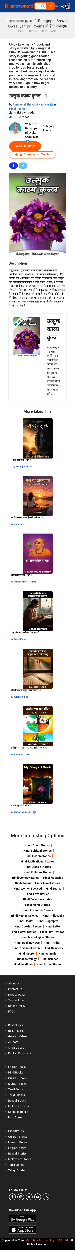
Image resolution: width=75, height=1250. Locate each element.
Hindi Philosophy (53, 915)
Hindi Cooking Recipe (28, 926)
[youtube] (37, 1196)
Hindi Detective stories (37, 899)
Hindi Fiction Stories (38, 856)
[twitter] (29, 1196)
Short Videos (16, 1047)
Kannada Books (18, 1111)
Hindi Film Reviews (52, 931)
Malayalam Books (19, 1106)
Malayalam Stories (19, 1159)
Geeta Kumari (20, 639)
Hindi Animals (47, 953)
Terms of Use (16, 1000)
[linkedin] (46, 1196)
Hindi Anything (23, 964)
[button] (42, 6)
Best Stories (15, 1025)
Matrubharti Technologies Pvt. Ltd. (47, 1240)
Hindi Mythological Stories (37, 937)
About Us (14, 983)
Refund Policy (16, 1006)
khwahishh (19, 524)
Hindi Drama (54, 888)
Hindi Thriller (52, 942)
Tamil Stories (16, 1164)
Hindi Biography (47, 921)
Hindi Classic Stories (37, 867)
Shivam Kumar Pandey (25, 581)
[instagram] (20, 1196)
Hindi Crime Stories (49, 964)
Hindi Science (49, 959)
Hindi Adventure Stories (37, 910)
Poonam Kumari (22, 754)
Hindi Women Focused (27, 888)
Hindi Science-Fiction (26, 948)
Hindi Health (25, 921)
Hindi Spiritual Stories (37, 850)
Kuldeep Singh (21, 697)
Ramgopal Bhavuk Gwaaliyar (33, 104)
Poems (47, 130)
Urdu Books (15, 1117)
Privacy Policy (16, 994)
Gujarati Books (17, 1078)
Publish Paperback (19, 1053)
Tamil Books (15, 1089)
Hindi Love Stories (37, 894)
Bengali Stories (17, 1153)
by (14, 466)
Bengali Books (17, 1100)
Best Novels (15, 1030)
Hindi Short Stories (37, 845)
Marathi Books (17, 1083)
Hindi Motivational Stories (37, 861)
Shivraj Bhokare (24, 466)
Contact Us (15, 989)
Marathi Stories (17, 1142)
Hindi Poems (17, 108)
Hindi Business (53, 948)
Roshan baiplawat (25, 812)
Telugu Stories (17, 1170)
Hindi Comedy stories (25, 877)
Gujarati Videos (17, 1036)
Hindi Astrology (27, 959)
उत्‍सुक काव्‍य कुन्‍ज (53, 329)
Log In (64, 6)
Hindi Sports (27, 953)
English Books (17, 1066)
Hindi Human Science (24, 915)
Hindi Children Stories (38, 872)
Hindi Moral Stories (37, 904)
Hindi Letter (53, 926)
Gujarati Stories (17, 1136)
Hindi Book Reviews (27, 942)
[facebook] (12, 1196)
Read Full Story (25, 146)
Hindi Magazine (53, 877)
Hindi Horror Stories (23, 931)
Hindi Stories (16, 1131)
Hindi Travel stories (47, 883)
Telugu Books (16, 1095)
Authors (13, 1042)
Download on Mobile (32, 154)
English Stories (17, 1148)
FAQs (11, 1011)
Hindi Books (15, 1072)
